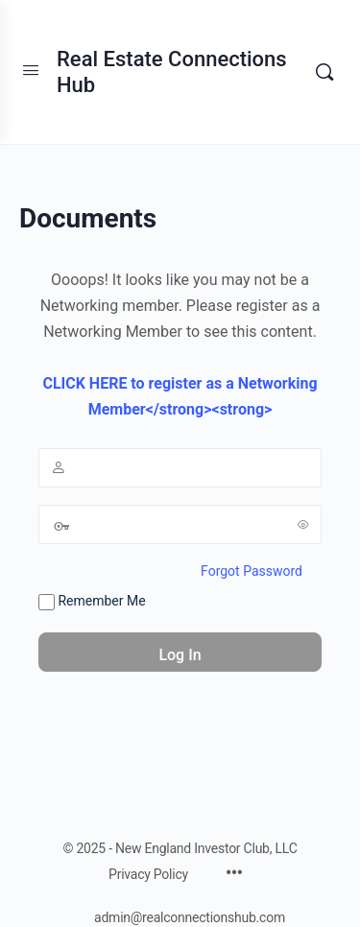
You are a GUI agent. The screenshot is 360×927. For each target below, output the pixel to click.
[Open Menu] (30, 70)
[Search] (324, 72)
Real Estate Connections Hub (172, 72)
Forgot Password (251, 571)
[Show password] (303, 524)
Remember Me (92, 601)
